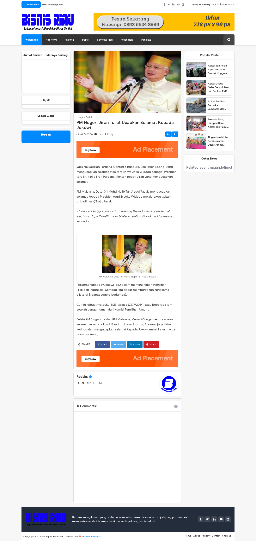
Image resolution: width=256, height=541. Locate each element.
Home (188, 535)
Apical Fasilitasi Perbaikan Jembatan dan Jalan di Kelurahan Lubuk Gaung (218, 105)
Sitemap (226, 535)
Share (102, 344)
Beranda (31, 39)
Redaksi (82, 377)
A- (175, 134)
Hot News (51, 39)
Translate (146, 39)
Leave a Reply (105, 134)
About (196, 535)
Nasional (69, 39)
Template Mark (93, 536)
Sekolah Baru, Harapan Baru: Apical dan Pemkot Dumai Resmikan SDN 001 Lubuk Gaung (219, 123)
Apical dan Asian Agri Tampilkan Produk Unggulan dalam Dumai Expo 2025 (218, 69)
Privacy (206, 535)
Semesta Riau (105, 39)
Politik (85, 39)
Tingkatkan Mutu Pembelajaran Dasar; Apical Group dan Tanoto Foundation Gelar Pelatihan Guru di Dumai (218, 141)
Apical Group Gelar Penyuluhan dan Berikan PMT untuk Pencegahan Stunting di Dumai (219, 87)
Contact (216, 535)
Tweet (119, 344)
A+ (168, 134)
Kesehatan (126, 39)
